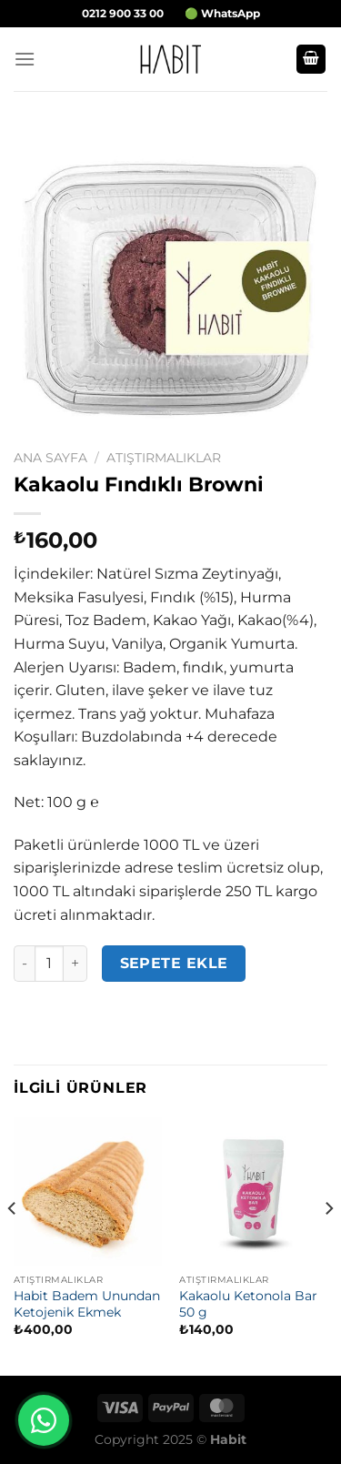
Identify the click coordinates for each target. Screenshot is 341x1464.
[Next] (328, 1244)
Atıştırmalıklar (163, 457)
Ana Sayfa (50, 457)
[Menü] (24, 58)
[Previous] (13, 1244)
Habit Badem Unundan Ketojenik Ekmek (87, 1303)
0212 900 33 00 (123, 13)
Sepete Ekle (174, 963)
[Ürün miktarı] (49, 963)
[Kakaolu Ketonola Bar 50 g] (253, 1191)
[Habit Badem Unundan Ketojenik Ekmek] (88, 1191)
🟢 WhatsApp (222, 13)
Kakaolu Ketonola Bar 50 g (248, 1303)
